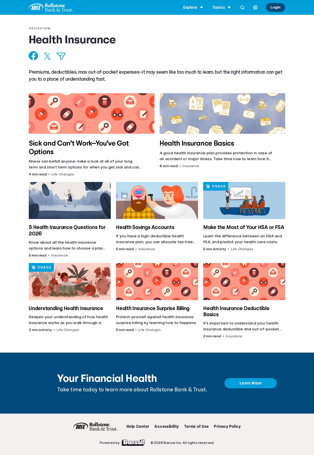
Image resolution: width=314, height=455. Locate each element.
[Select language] (253, 7)
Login (274, 7)
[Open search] (240, 7)
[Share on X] (49, 56)
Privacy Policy (227, 426)
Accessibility (166, 426)
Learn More (250, 383)
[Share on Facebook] (35, 55)
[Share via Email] (62, 56)
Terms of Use (196, 426)
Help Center (137, 426)
